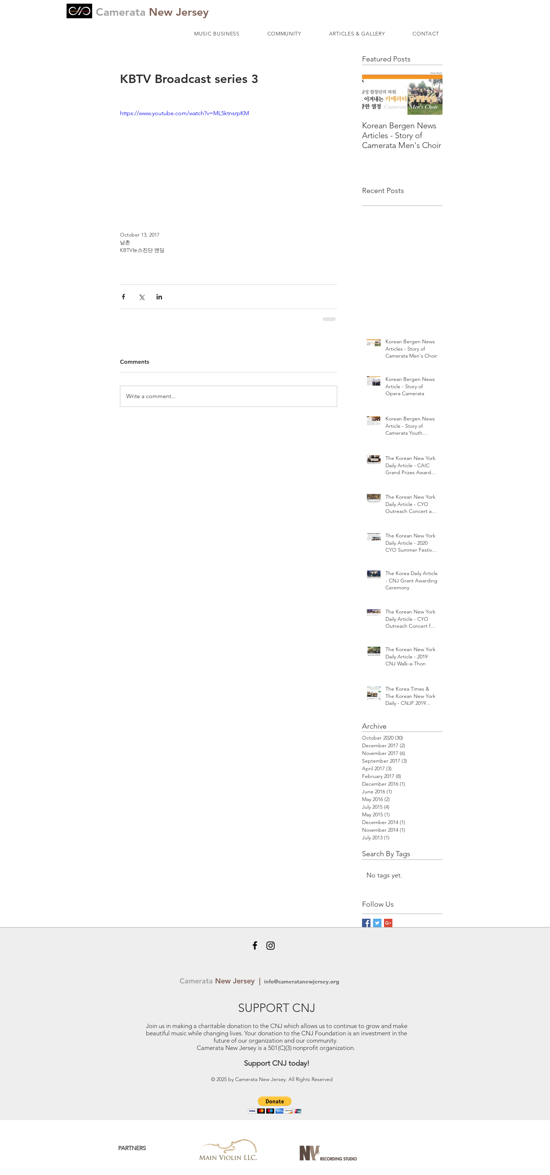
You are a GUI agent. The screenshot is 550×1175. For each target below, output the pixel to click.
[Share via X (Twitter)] (141, 296)
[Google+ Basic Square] (388, 923)
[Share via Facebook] (123, 296)
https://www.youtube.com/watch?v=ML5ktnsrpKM (184, 113)
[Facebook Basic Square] (366, 923)
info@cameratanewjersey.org (301, 981)
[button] (217, 33)
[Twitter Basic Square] (377, 923)
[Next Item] (430, 92)
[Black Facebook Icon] (254, 945)
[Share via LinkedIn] (159, 296)
